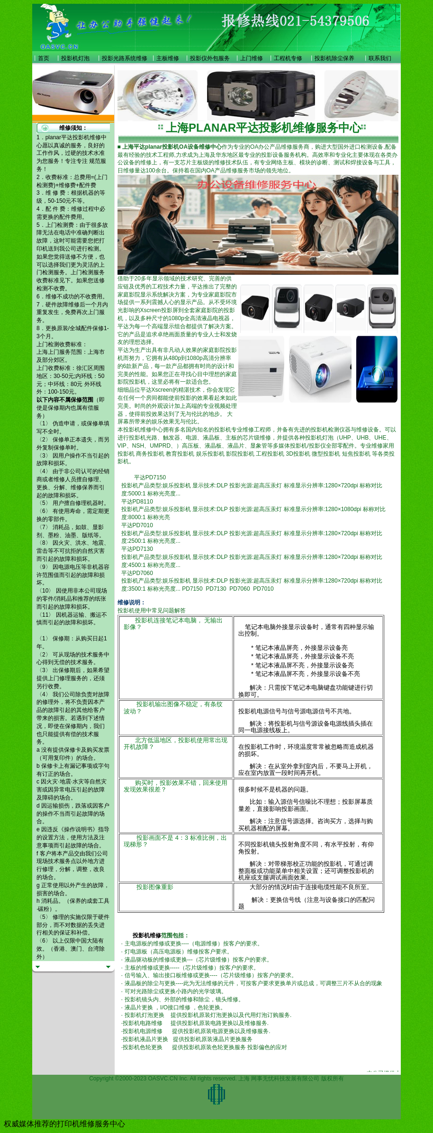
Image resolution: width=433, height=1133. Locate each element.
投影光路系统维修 (124, 58)
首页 (43, 58)
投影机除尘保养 (334, 58)
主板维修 (167, 58)
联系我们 (380, 58)
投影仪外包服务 (210, 58)
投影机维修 (147, 935)
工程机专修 (288, 58)
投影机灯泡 (75, 58)
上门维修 (251, 58)
